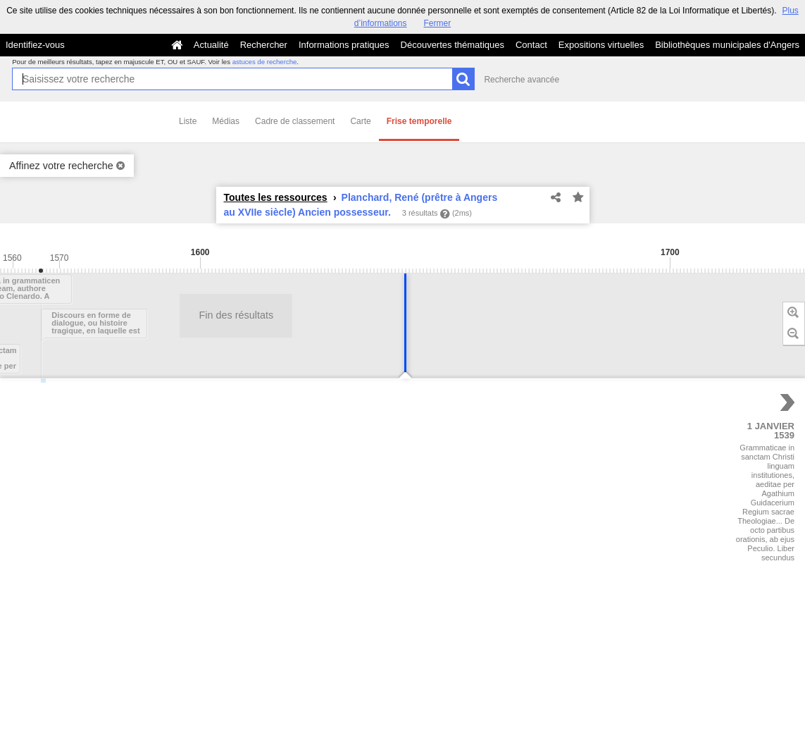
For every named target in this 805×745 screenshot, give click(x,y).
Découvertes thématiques (452, 44)
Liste (187, 121)
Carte (360, 121)
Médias (225, 121)
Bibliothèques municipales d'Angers (727, 44)
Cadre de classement (295, 121)
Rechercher (263, 44)
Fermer (437, 23)
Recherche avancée (521, 80)
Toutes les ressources (275, 197)
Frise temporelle (419, 121)
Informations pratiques (344, 44)
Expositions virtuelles (601, 44)
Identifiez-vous (35, 44)
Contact (531, 44)
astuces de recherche (264, 62)
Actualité (211, 44)
